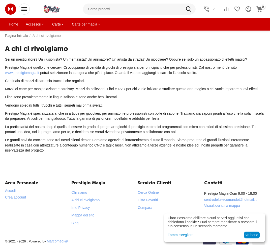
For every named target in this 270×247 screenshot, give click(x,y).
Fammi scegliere (181, 235)
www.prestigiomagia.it (22, 73)
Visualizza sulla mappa (222, 206)
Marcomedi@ (57, 241)
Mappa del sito (82, 215)
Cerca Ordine (148, 192)
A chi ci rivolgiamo (85, 200)
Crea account (15, 197)
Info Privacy (80, 208)
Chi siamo (79, 192)
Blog (74, 223)
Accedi (10, 191)
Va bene (251, 235)
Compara (145, 208)
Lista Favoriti (148, 200)
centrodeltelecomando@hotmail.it (230, 199)
